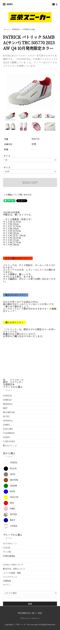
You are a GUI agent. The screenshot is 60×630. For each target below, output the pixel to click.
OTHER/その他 (29, 29)
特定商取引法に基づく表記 (30, 613)
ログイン (7, 585)
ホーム (6, 29)
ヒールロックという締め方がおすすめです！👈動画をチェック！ (29, 310)
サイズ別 (7, 552)
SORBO (6, 437)
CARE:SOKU (9, 441)
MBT (5, 408)
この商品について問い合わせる (18, 194)
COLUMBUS (8, 433)
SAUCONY (8, 429)
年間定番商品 (9, 556)
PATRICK (16, 29)
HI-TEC (6, 416)
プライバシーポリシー (30, 618)
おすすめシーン (10, 543)
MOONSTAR (9, 412)
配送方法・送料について (14, 569)
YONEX (6, 425)
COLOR (6, 548)
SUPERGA (8, 421)
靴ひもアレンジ (10, 445)
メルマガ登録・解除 (12, 573)
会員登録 (7, 581)
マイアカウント (10, 577)
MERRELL (8, 404)
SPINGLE (7, 400)
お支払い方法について (13, 565)
